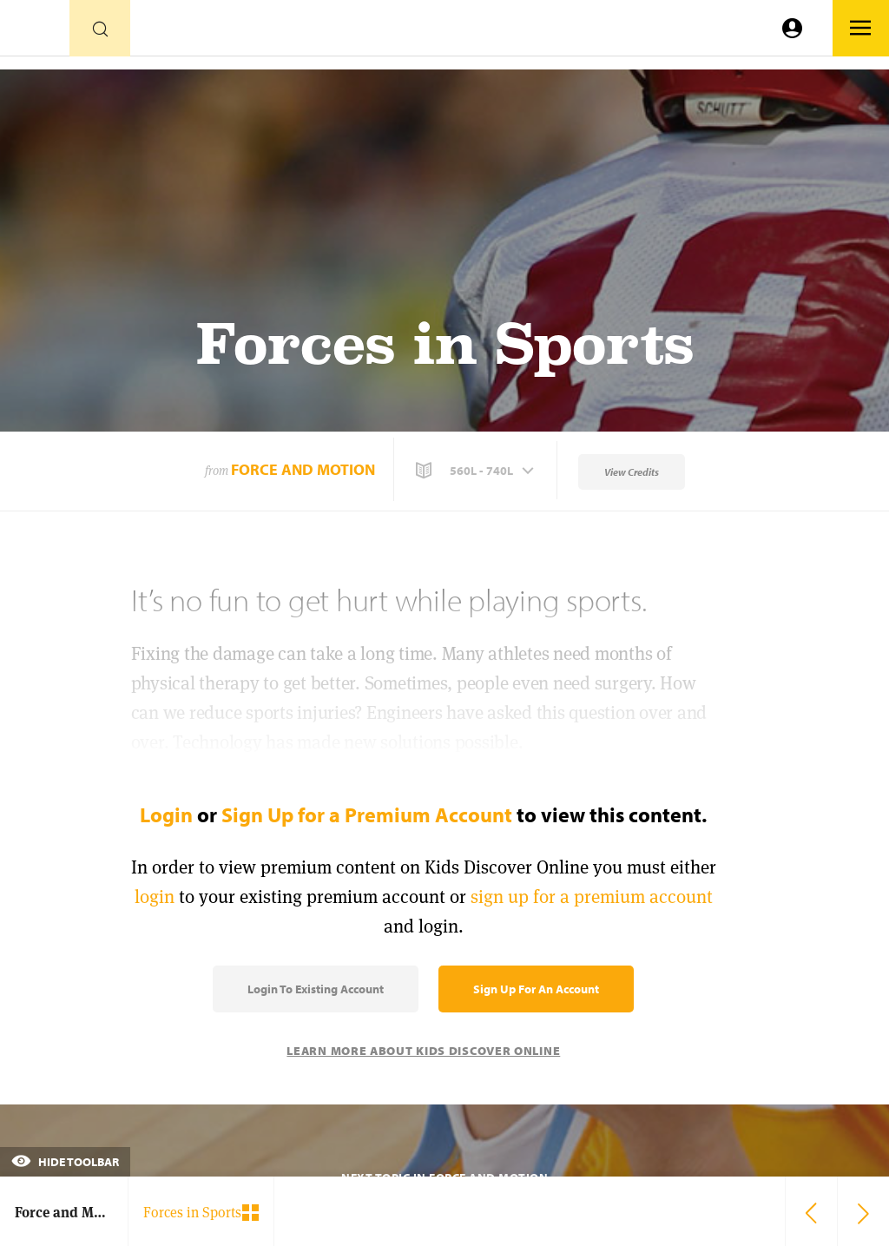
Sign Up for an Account (536, 989)
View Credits (631, 471)
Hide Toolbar (65, 1162)
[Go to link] (34, 32)
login (155, 896)
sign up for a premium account (592, 896)
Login (166, 814)
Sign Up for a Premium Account (366, 814)
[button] (476, 470)
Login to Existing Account (315, 989)
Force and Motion (303, 469)
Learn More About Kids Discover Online (423, 1050)
